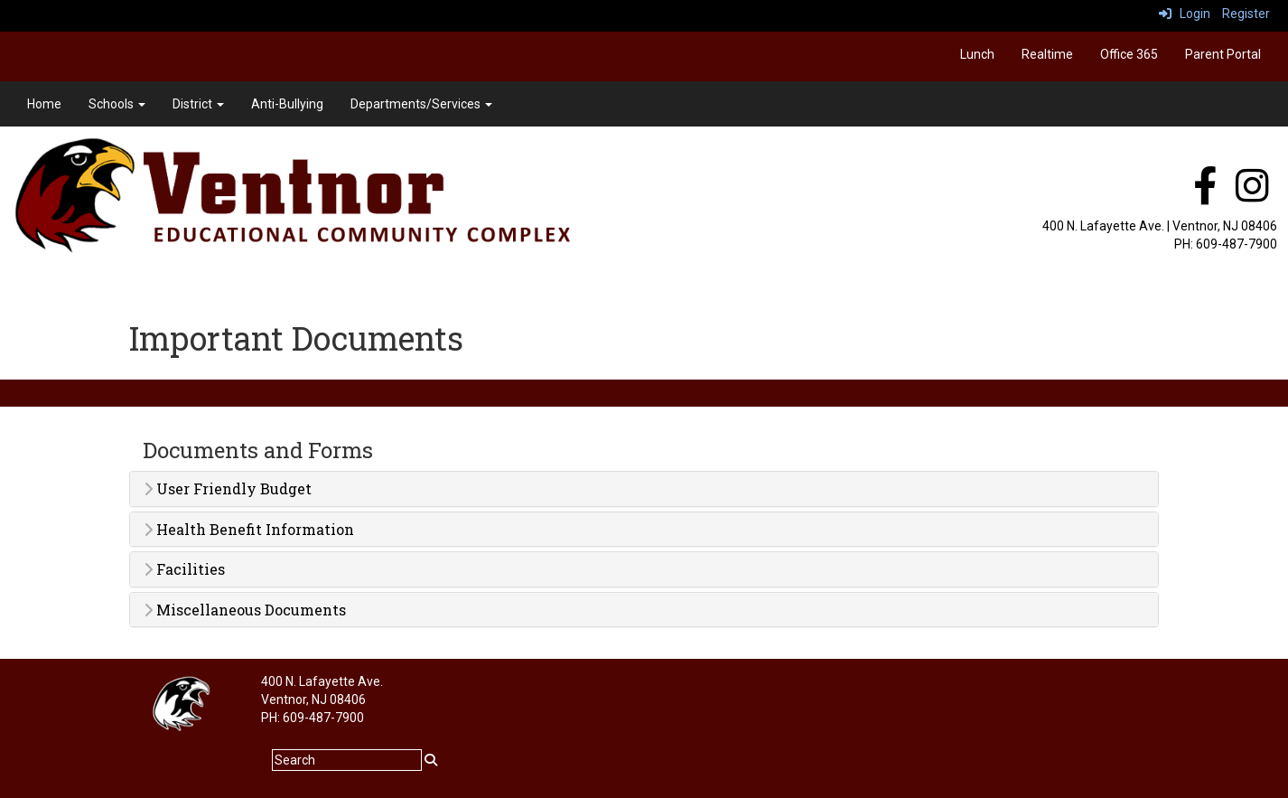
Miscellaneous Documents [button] (245, 610)
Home (44, 104)
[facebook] (1205, 195)
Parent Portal (1223, 54)
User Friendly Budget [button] (228, 489)
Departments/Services (421, 104)
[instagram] (1252, 195)
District (198, 104)
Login (1184, 13)
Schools (117, 104)
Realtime (1047, 54)
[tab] (644, 489)
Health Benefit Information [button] (249, 529)
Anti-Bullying (287, 104)
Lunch (977, 54)
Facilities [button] (184, 569)
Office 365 (1129, 54)
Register (1246, 13)
